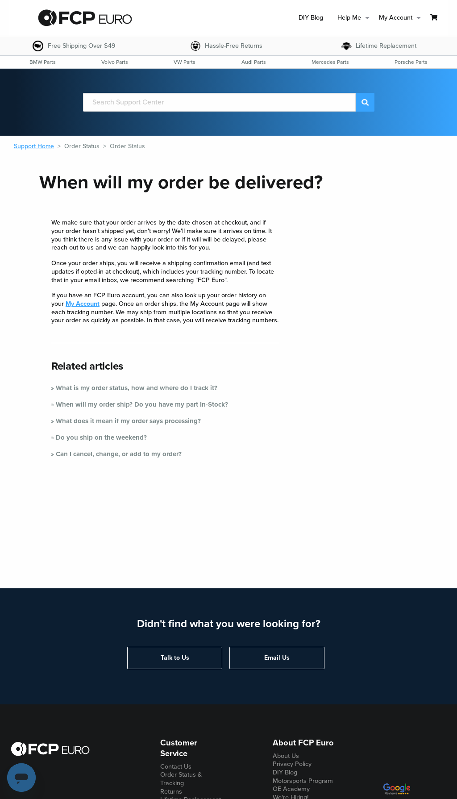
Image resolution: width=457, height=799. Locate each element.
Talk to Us (175, 658)
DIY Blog (311, 17)
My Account (83, 304)
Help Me (349, 17)
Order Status (82, 146)
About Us (286, 756)
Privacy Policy (292, 764)
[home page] (84, 17)
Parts (42, 62)
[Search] (219, 102)
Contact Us (175, 766)
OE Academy (291, 789)
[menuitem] (310, 18)
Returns (171, 791)
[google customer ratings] (396, 792)
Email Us (277, 658)
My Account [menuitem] (395, 17)
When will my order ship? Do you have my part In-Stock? (142, 404)
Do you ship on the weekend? (101, 437)
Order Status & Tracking (181, 779)
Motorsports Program (303, 781)
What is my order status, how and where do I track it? (136, 388)
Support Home (34, 146)
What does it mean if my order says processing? (128, 421)
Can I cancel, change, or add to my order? (119, 454)
